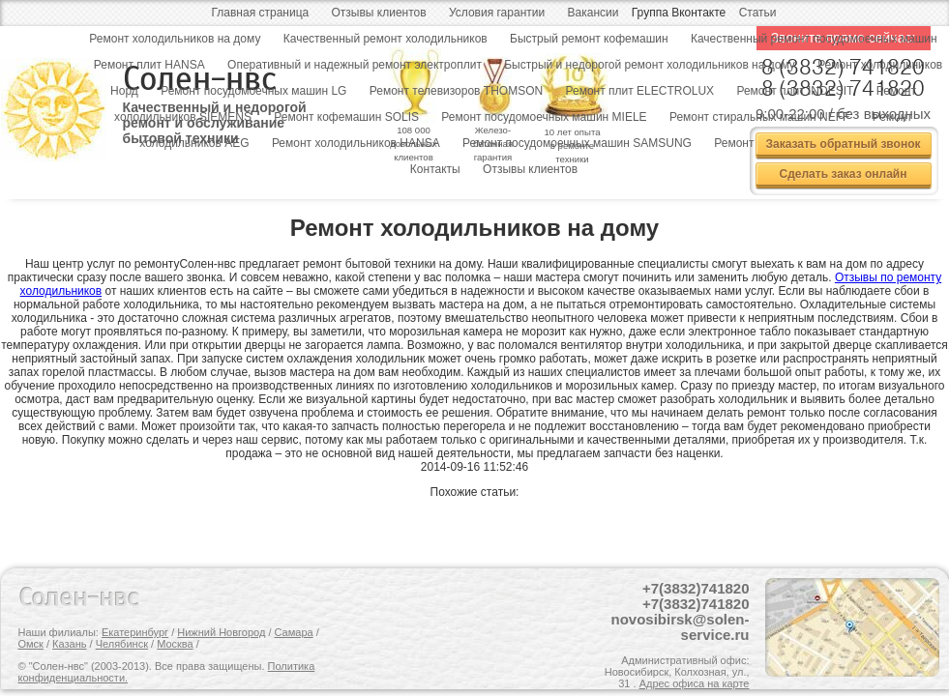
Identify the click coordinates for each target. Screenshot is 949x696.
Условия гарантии (497, 12)
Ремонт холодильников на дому (174, 38)
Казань (69, 644)
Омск (31, 644)
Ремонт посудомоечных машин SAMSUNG (577, 143)
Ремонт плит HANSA (149, 65)
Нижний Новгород (221, 632)
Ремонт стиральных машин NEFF (759, 117)
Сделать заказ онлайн (843, 174)
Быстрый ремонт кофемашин (589, 38)
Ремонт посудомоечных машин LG (253, 91)
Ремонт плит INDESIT (794, 91)
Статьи (758, 12)
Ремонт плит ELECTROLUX (640, 91)
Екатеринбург (135, 632)
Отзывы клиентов (379, 12)
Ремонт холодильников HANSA (356, 143)
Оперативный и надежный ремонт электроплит (354, 65)
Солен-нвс (79, 597)
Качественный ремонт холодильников (385, 38)
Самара (294, 632)
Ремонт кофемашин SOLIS (346, 117)
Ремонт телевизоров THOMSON (456, 91)
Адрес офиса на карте (694, 683)
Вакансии (593, 12)
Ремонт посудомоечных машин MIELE (543, 117)
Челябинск (122, 644)
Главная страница (260, 12)
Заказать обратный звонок (842, 144)
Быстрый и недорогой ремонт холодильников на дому (649, 65)
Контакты (435, 169)
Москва (175, 644)
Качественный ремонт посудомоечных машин (814, 38)
